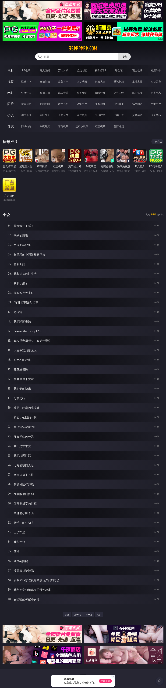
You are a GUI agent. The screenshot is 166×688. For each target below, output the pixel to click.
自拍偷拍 (45, 81)
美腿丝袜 (100, 104)
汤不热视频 (81, 126)
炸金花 (119, 70)
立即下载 (105, 680)
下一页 (88, 614)
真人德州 (45, 70)
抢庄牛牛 (156, 70)
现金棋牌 (137, 70)
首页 (67, 614)
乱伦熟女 (137, 93)
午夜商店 (45, 126)
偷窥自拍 (26, 104)
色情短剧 (119, 126)
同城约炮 (26, 126)
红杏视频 (100, 126)
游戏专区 (82, 70)
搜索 (124, 56)
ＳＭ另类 (156, 81)
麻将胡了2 (100, 70)
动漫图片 (82, 104)
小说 (10, 115)
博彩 (10, 70)
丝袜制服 (119, 81)
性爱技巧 (156, 115)
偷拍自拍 (45, 93)
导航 (10, 126)
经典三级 (119, 93)
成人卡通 (63, 93)
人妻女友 (63, 115)
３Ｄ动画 (82, 81)
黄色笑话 (137, 115)
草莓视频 (63, 126)
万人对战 (63, 70)
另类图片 (156, 104)
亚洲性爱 (26, 93)
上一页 (77, 614)
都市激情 (26, 115)
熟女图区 (137, 104)
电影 (10, 93)
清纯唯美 (119, 104)
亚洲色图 (45, 104)
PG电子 (26, 70)
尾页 (99, 614)
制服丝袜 (100, 93)
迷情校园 (100, 115)
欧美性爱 (82, 93)
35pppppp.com (83, 48)
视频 (10, 81)
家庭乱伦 (45, 115)
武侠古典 (82, 115)
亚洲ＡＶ (26, 81)
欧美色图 (63, 104)
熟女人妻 (100, 81)
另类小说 (119, 115)
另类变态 (156, 93)
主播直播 (137, 81)
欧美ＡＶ (63, 81)
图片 (10, 104)
